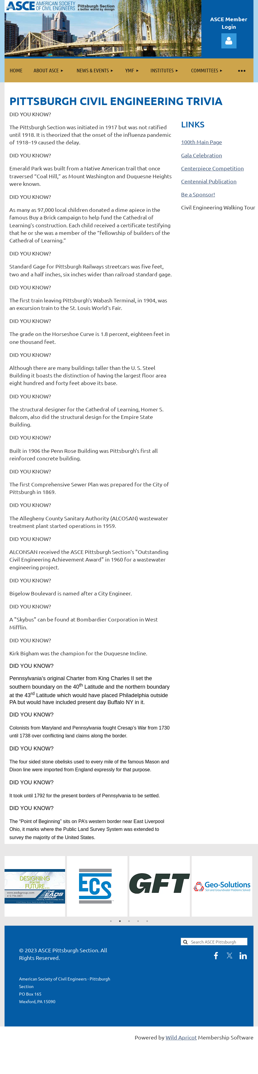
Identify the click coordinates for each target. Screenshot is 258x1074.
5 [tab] (147, 921)
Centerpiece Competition (212, 168)
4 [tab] (138, 921)
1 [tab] (111, 921)
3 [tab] (129, 921)
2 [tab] (120, 921)
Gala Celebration (201, 155)
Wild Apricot (181, 1037)
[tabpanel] (36, 886)
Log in (228, 40)
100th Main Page (201, 142)
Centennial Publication (208, 181)
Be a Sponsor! (198, 194)
